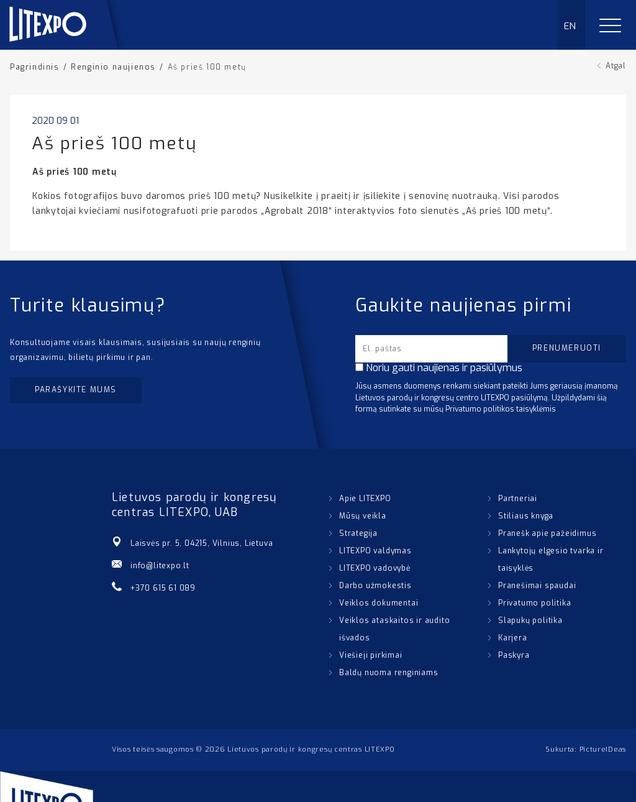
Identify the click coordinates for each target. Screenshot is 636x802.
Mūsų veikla (362, 516)
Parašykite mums (76, 390)
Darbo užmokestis (375, 586)
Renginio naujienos (113, 67)
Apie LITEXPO (365, 499)
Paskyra (514, 655)
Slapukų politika (530, 620)
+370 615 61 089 (163, 588)
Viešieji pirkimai (370, 655)
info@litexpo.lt (159, 566)
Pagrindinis (35, 67)
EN (570, 26)
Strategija (358, 533)
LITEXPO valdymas (375, 551)
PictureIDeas (602, 749)
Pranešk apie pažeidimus (547, 533)
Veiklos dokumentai (378, 603)
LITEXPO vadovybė (375, 568)
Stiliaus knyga (525, 516)
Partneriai (517, 499)
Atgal (616, 66)
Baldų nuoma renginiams (388, 673)
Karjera (512, 638)
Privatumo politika (534, 603)
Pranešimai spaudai (537, 586)
